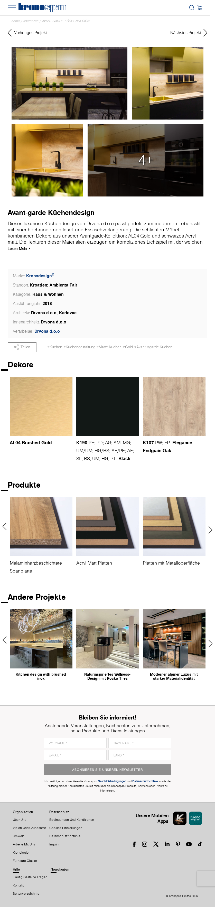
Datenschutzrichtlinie (64, 836)
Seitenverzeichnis (26, 894)
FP (167, 442)
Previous (6, 526)
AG (108, 442)
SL (79, 458)
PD (100, 442)
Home (16, 21)
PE (91, 442)
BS (106, 450)
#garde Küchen (159, 347)
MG (126, 442)
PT (113, 458)
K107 (148, 442)
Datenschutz (59, 812)
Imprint (54, 845)
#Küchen (54, 347)
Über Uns (19, 820)
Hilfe (16, 869)
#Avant (140, 347)
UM (79, 450)
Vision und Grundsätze (29, 828)
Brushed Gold (37, 442)
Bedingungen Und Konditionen (71, 820)
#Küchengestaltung (79, 347)
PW (158, 442)
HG (98, 450)
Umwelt (18, 836)
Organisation (23, 812)
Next (208, 530)
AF (114, 450)
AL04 (15, 442)
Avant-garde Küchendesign (66, 21)
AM (117, 442)
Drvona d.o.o (47, 331)
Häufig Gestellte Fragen (30, 877)
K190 (81, 442)
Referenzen (31, 21)
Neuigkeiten (60, 869)
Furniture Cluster (25, 861)
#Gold (128, 347)
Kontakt (18, 886)
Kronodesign (40, 276)
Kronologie (21, 853)
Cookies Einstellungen (65, 828)
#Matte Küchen (108, 347)
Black (124, 458)
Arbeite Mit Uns (24, 845)
